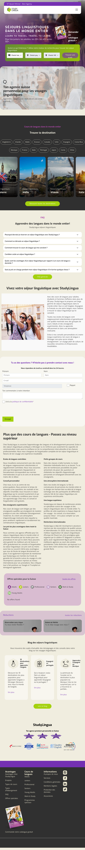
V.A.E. (57, 142)
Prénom (5, 371)
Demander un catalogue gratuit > (73, 36)
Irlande (18, 142)
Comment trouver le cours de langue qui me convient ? (26, 248)
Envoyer (8, 419)
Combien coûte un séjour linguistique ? (20, 254)
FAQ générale (42, 277)
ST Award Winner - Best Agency (19, 4)
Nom (46, 371)
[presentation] (17, 411)
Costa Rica (79, 142)
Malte (27, 142)
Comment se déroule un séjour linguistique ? (22, 241)
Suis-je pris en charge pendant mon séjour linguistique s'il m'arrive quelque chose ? (37, 270)
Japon (54, 150)
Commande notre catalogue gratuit (19, 832)
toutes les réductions (73, 615)
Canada (47, 142)
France (24, 150)
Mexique (14, 150)
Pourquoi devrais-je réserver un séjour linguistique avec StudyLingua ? (32, 235)
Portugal (43, 150)
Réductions (8, 615)
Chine (72, 150)
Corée (63, 150)
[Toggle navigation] (76, 9)
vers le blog (42, 706)
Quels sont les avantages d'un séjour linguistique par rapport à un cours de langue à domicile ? (37, 262)
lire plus (11, 692)
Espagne (66, 142)
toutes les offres (69, 579)
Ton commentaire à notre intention (16, 391)
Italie (34, 150)
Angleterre (6, 142)
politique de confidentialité (22, 402)
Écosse (37, 142)
